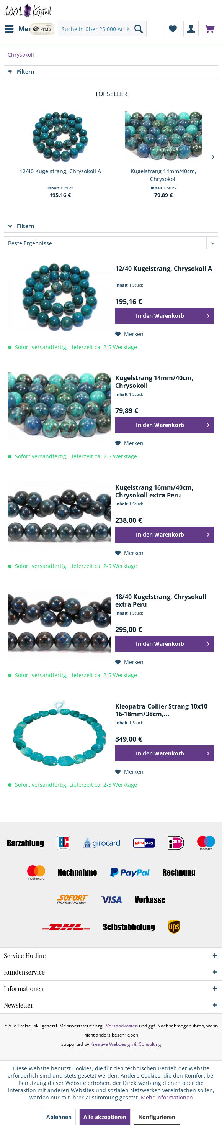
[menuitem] (20, 28)
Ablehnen (59, 1117)
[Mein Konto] (191, 28)
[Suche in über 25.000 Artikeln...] (102, 28)
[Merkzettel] (172, 28)
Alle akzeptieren (104, 1117)
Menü (21, 28)
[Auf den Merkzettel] (129, 334)
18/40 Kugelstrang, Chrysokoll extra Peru (160, 600)
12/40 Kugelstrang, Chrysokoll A (60, 171)
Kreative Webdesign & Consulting (125, 1044)
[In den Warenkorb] (164, 316)
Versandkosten (122, 1025)
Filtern (21, 71)
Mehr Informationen (167, 1097)
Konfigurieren (157, 1117)
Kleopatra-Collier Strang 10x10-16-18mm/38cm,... (162, 710)
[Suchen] (139, 28)
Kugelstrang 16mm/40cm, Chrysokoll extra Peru (154, 491)
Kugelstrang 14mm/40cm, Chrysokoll (163, 174)
